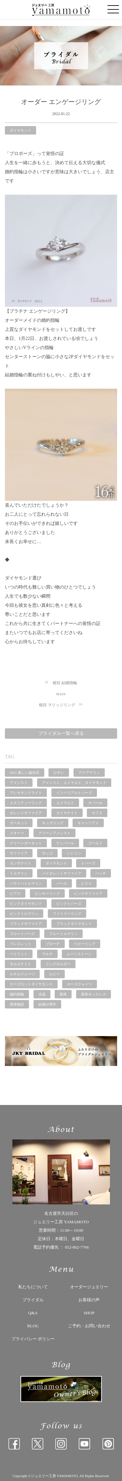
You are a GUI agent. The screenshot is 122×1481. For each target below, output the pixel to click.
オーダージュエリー (89, 1286)
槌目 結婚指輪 (65, 683)
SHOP (89, 1312)
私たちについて (33, 1286)
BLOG (33, 1325)
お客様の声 (89, 1299)
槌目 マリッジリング (57, 705)
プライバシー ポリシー (33, 1338)
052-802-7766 (77, 1247)
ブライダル (33, 1299)
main (61, 694)
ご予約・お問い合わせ (89, 1325)
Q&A (33, 1312)
